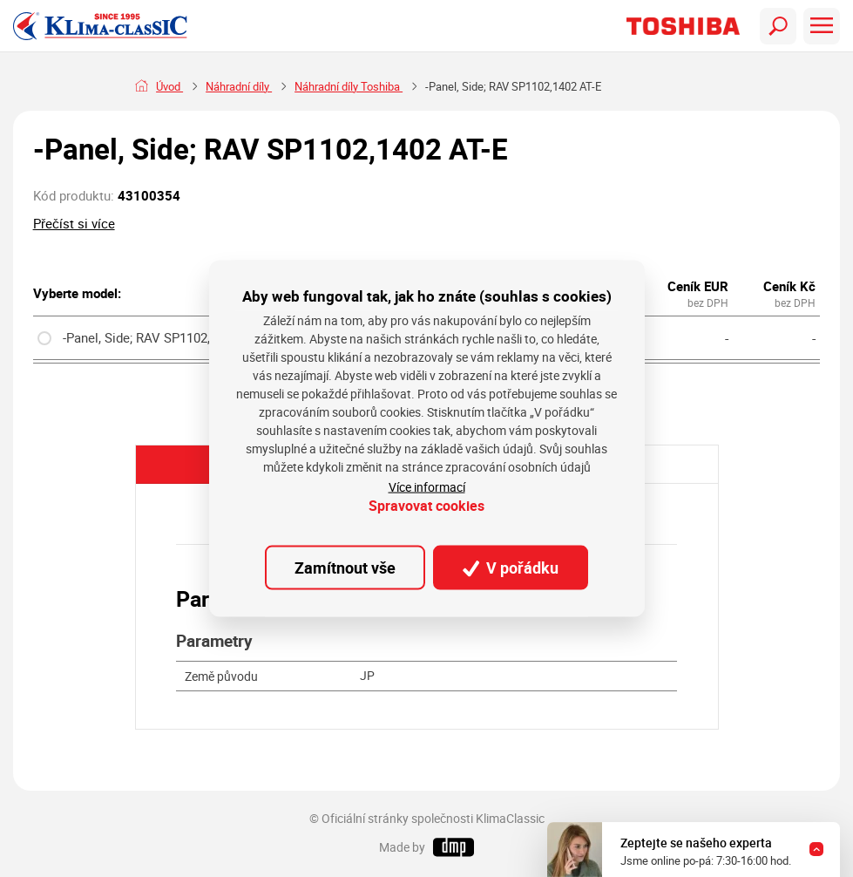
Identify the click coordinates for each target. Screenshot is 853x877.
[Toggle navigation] (778, 26)
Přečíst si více (74, 223)
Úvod (169, 86)
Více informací (427, 486)
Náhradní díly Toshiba (348, 86)
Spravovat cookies (426, 505)
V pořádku (511, 567)
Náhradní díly (239, 86)
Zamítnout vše (345, 567)
